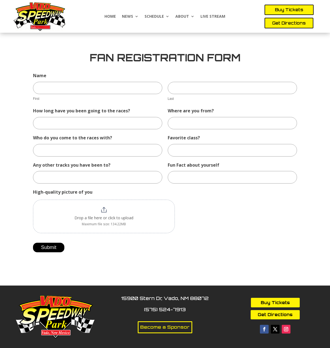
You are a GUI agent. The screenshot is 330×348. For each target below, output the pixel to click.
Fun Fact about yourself (193, 165)
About (182, 16)
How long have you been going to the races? (81, 111)
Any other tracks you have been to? (71, 165)
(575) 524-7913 (165, 309)
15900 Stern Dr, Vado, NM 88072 (165, 298)
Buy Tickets (289, 9)
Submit (48, 247)
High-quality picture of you (62, 192)
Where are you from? (191, 111)
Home (110, 16)
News (127, 16)
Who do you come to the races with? (72, 138)
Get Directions (289, 23)
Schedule (154, 16)
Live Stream (212, 16)
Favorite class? (184, 138)
